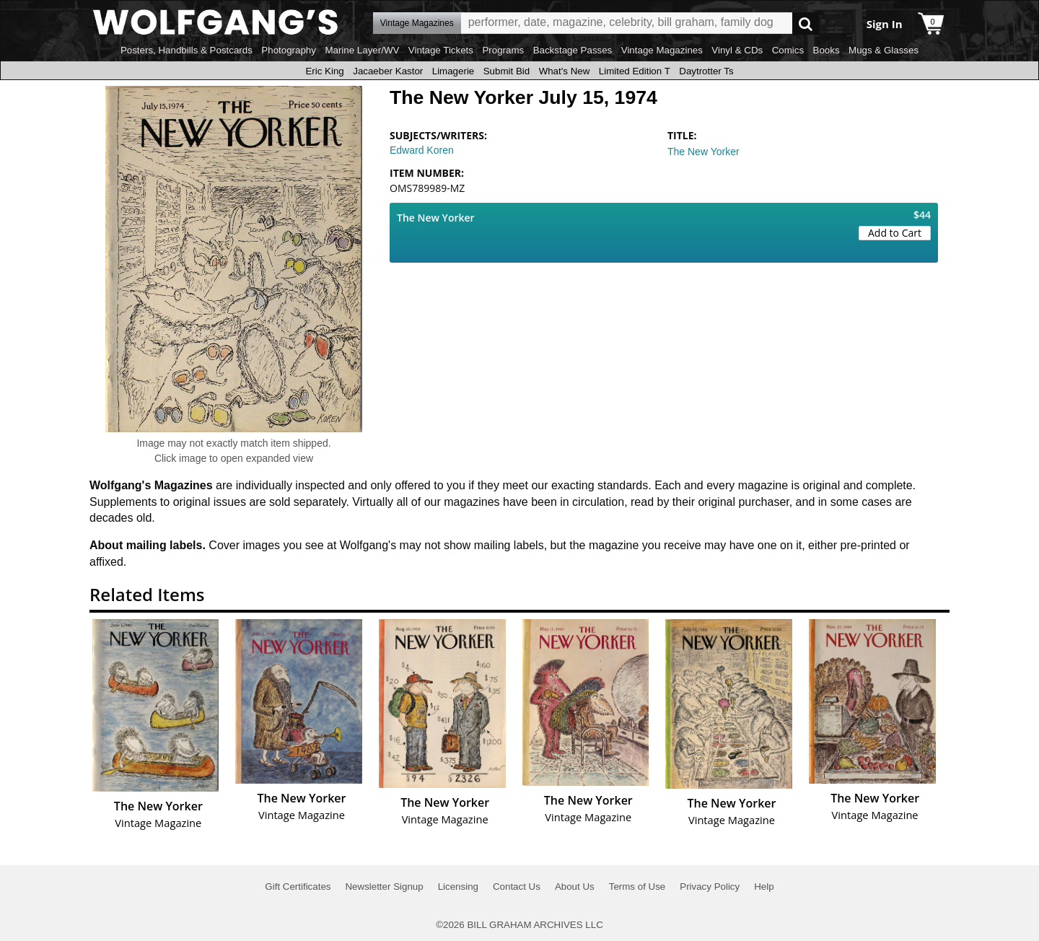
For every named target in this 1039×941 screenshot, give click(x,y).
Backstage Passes (573, 50)
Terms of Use (637, 886)
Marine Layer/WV (362, 50)
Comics (788, 50)
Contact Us (516, 886)
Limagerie (453, 71)
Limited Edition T (634, 71)
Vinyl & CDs (737, 50)
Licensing (458, 886)
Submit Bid (506, 71)
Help (763, 886)
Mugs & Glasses (884, 50)
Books (826, 50)
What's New (564, 71)
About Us (575, 886)
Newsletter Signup (384, 886)
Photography (288, 50)
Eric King (324, 71)
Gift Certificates (297, 886)
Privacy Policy (710, 886)
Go (805, 23)
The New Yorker (703, 151)
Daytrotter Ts (706, 71)
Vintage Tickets (440, 50)
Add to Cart (894, 233)
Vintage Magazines (662, 50)
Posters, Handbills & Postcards (186, 50)
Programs (503, 50)
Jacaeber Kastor (388, 71)
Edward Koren (422, 150)
